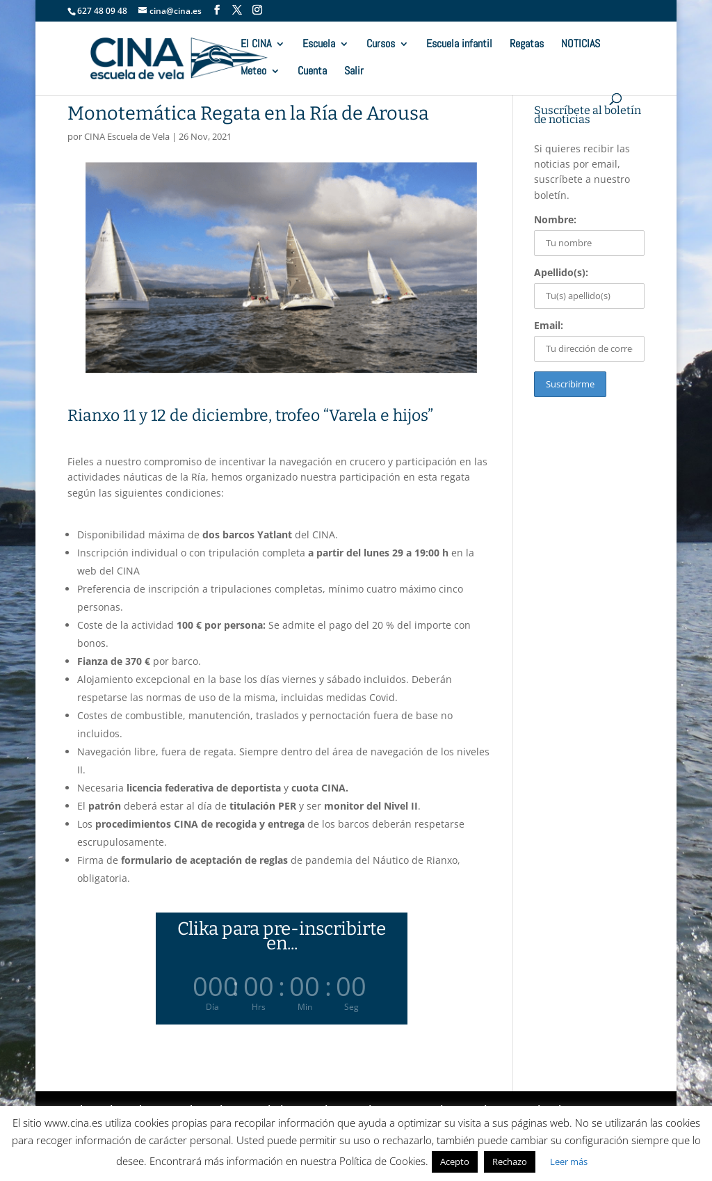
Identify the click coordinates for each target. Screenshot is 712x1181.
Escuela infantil (459, 45)
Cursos (380, 45)
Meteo (253, 72)
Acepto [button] (454, 1161)
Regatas (527, 45)
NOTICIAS (580, 45)
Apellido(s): (561, 272)
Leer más (569, 1161)
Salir (354, 72)
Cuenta (312, 72)
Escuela (318, 45)
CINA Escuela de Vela (127, 136)
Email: (548, 325)
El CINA (256, 45)
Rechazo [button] (509, 1161)
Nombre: (555, 219)
